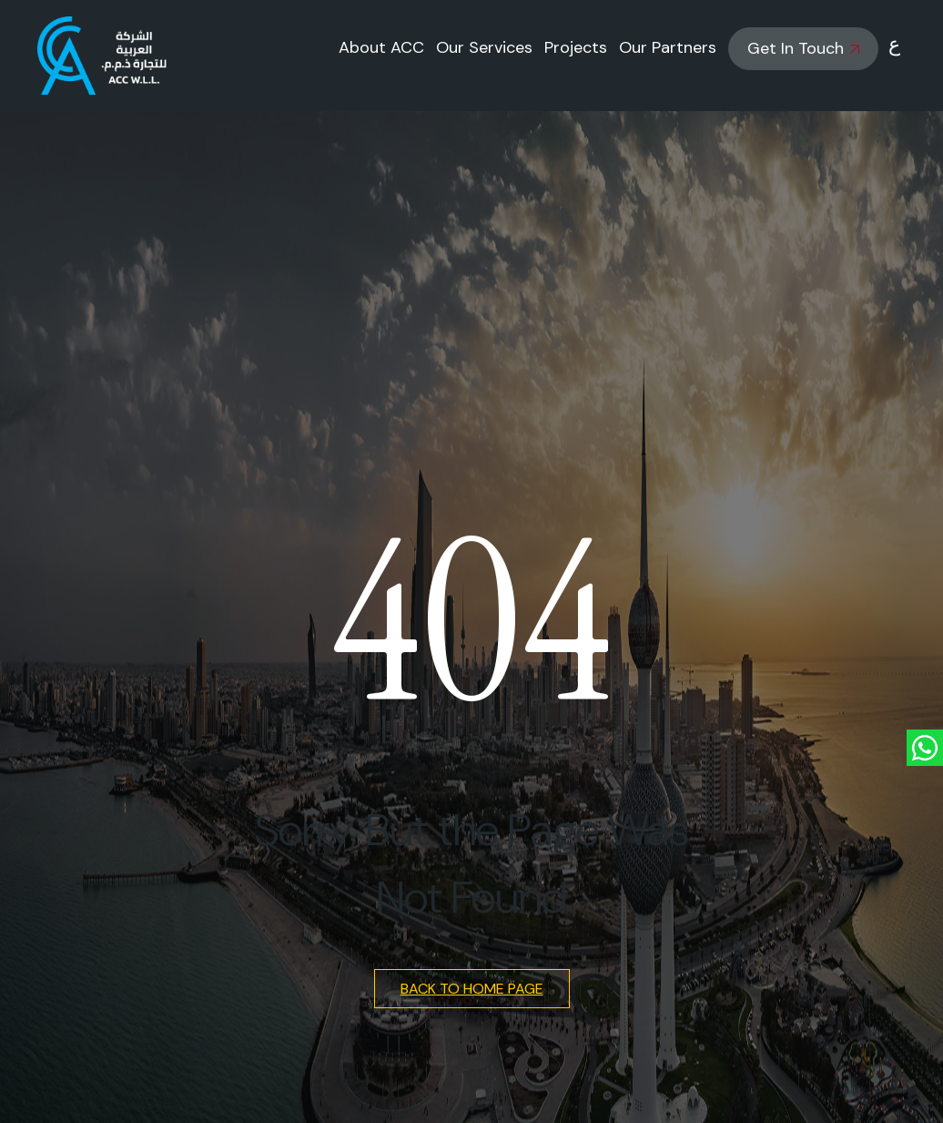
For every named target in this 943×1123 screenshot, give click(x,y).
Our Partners (667, 47)
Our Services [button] (484, 47)
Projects (575, 47)
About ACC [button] (381, 47)
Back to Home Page (472, 988)
